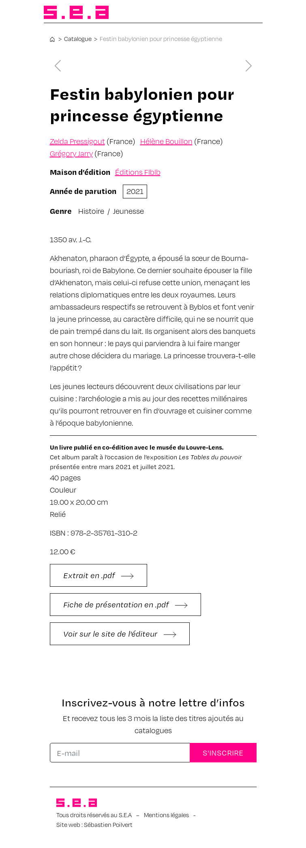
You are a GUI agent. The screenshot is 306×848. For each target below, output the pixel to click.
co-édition (117, 447)
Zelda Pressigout (77, 141)
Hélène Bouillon (166, 141)
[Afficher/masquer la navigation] (250, 13)
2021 (134, 191)
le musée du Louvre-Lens (186, 447)
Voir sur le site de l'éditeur (119, 633)
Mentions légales (166, 815)
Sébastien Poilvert (108, 824)
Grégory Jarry (71, 153)
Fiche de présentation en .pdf (125, 604)
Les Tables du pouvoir (210, 457)
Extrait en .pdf (98, 575)
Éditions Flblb (137, 172)
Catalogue (78, 38)
